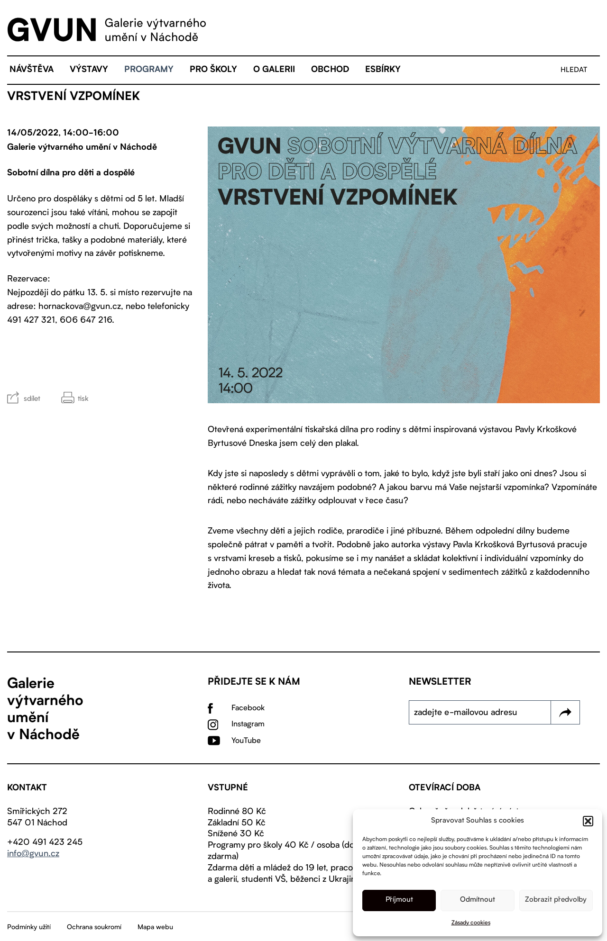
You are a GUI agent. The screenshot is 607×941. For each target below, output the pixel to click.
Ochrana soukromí (94, 927)
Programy (149, 70)
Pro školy (213, 70)
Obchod (330, 70)
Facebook (248, 708)
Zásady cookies (470, 923)
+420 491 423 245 (45, 842)
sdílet (32, 399)
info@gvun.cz (33, 854)
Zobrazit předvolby (556, 900)
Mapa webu (155, 927)
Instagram (248, 724)
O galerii (274, 70)
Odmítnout (477, 900)
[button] (588, 821)
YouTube (246, 741)
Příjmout (399, 900)
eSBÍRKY (383, 70)
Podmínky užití (29, 927)
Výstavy (89, 70)
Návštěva (31, 70)
